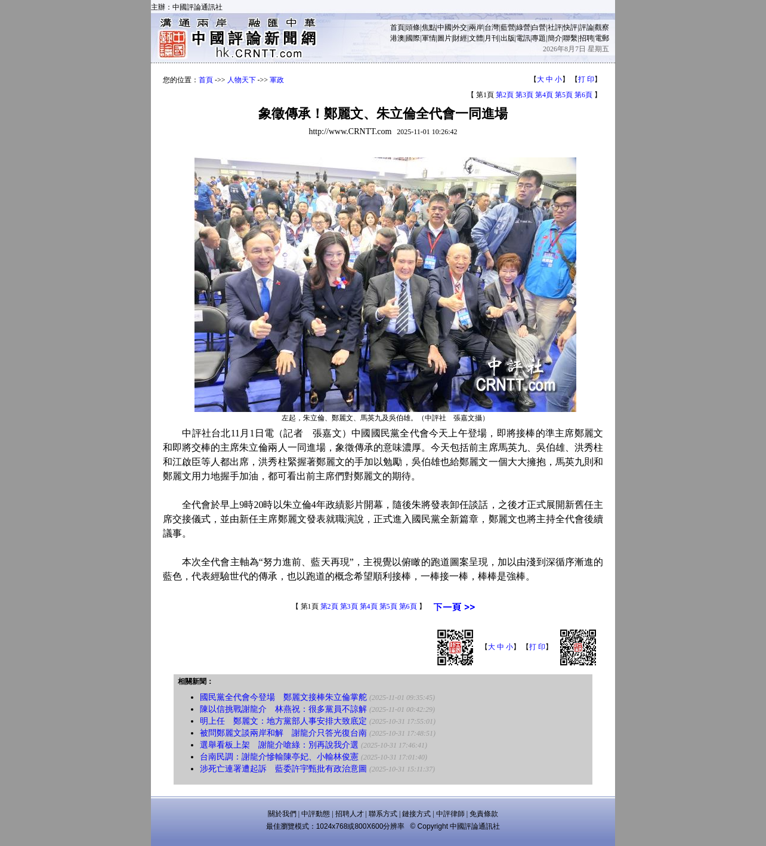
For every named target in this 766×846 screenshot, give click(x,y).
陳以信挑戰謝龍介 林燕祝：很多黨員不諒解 (283, 709)
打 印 (586, 79)
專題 (539, 38)
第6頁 (583, 95)
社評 (555, 27)
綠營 (523, 27)
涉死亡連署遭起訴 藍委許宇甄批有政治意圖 (283, 768)
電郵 (602, 38)
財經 (460, 38)
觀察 (602, 27)
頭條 (413, 27)
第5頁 (564, 95)
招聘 (586, 38)
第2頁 (505, 95)
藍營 (508, 27)
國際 (413, 38)
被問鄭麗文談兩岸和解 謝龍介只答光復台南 (283, 733)
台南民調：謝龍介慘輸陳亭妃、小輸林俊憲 (279, 756)
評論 (586, 27)
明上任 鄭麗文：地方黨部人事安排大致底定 (283, 721)
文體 (476, 38)
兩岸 (476, 27)
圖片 (444, 38)
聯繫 (570, 38)
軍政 (277, 80)
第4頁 (544, 95)
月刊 (491, 38)
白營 (539, 27)
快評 (570, 27)
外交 (460, 27)
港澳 (397, 38)
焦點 (429, 27)
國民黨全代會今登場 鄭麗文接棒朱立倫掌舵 (283, 697)
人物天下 (241, 80)
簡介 (555, 38)
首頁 (397, 27)
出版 (508, 38)
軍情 (429, 38)
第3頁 (524, 95)
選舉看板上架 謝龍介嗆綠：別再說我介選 (279, 744)
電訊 (523, 38)
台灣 (491, 27)
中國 (444, 27)
